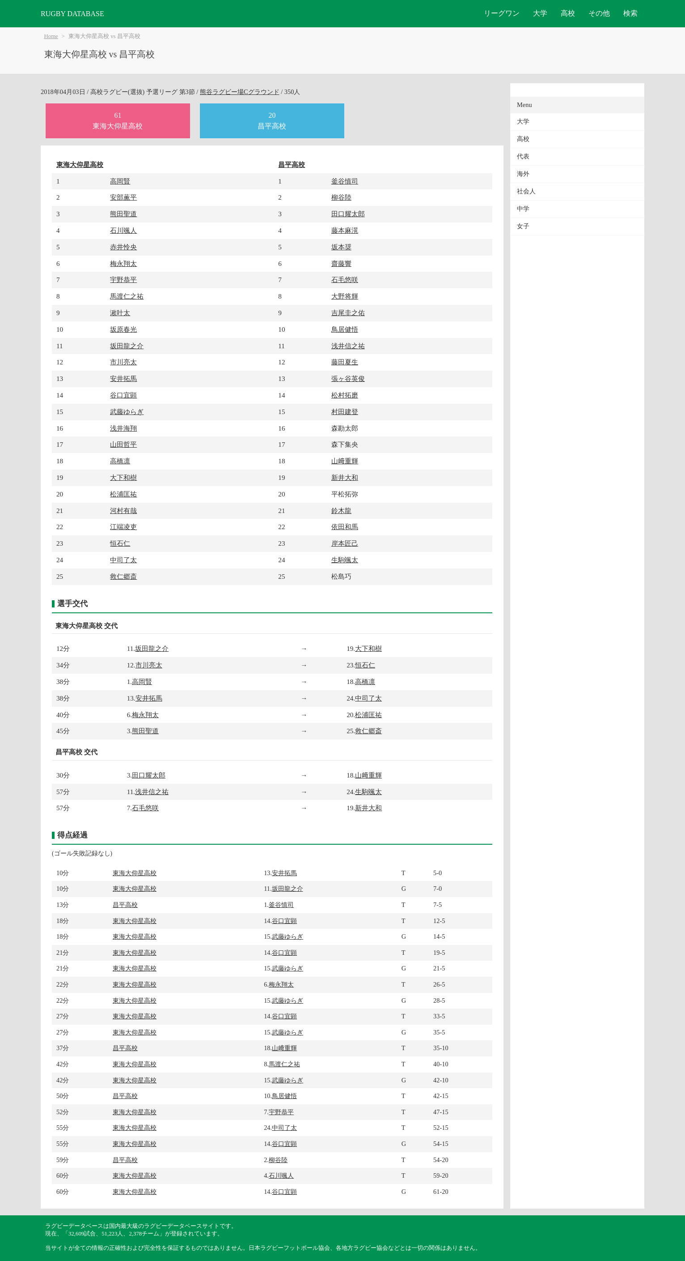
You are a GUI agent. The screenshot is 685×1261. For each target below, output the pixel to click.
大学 (540, 13)
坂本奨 (341, 247)
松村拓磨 (344, 395)
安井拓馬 (123, 378)
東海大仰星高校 (79, 164)
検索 (630, 13)
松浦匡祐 (123, 494)
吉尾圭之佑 (348, 312)
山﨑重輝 (344, 461)
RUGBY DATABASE (72, 13)
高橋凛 (120, 461)
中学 (523, 208)
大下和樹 (123, 477)
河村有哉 (123, 510)
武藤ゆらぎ (127, 411)
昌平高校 (291, 164)
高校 (568, 13)
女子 (523, 226)
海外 (523, 174)
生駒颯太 (344, 560)
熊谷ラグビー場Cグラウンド (239, 91)
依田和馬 (344, 526)
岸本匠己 (344, 543)
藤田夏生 (344, 362)
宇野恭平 (123, 279)
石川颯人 (123, 230)
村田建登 (344, 411)
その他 (599, 13)
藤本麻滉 (344, 230)
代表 (523, 156)
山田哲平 (123, 444)
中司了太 (123, 560)
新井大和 (344, 477)
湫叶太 (120, 312)
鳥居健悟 (344, 329)
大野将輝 (344, 296)
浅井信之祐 (348, 346)
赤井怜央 (123, 247)
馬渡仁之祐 (127, 296)
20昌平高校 (272, 120)
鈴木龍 (341, 510)
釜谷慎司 (344, 181)
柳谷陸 (341, 197)
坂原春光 (123, 329)
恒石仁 (120, 543)
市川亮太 (123, 362)
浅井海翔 (123, 428)
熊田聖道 (123, 214)
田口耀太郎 (348, 214)
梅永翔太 (123, 263)
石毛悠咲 (344, 279)
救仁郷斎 (123, 576)
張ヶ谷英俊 (348, 378)
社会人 (526, 191)
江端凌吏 (123, 526)
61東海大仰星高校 (118, 120)
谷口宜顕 (123, 395)
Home (51, 36)
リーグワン (502, 13)
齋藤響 (341, 263)
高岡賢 (120, 181)
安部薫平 (123, 197)
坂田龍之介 (127, 346)
